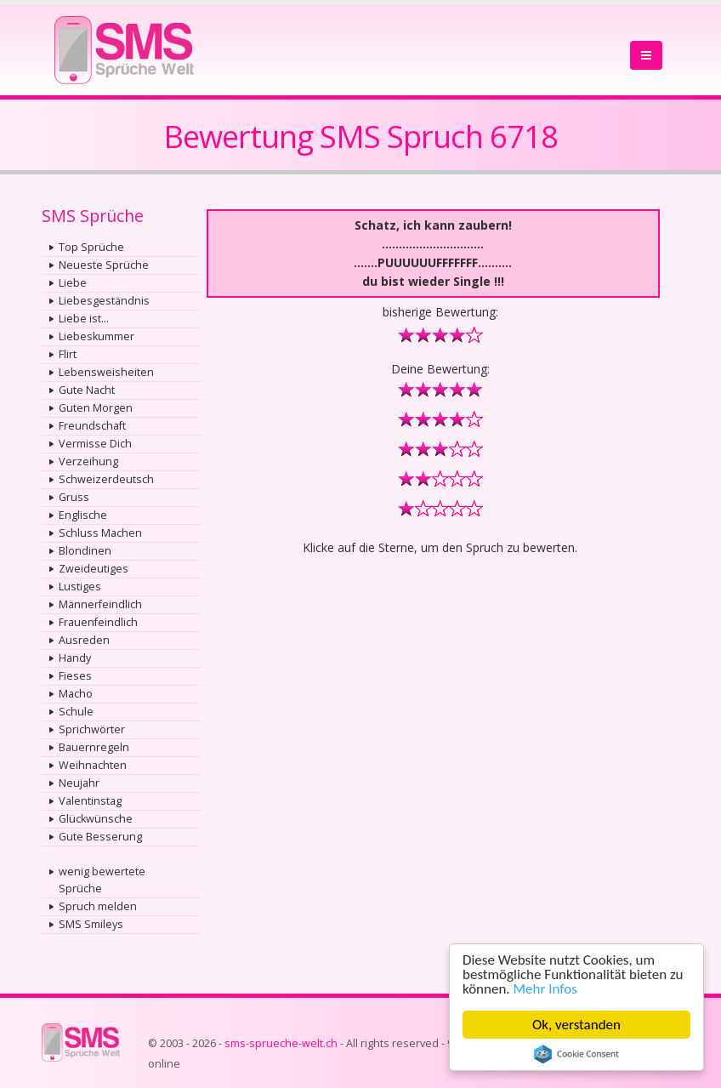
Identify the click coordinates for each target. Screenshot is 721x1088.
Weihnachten (93, 765)
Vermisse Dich (95, 443)
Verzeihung (88, 461)
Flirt (68, 354)
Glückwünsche (96, 819)
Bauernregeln (94, 747)
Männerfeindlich (100, 604)
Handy (75, 658)
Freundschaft (92, 426)
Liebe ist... (84, 318)
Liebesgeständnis (104, 300)
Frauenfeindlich (98, 622)
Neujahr (79, 783)
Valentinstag (90, 801)
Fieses (75, 676)
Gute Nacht (87, 390)
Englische (83, 515)
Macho (76, 693)
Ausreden (84, 640)
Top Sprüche (91, 247)
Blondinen (85, 551)
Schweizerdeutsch (106, 479)
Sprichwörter (92, 729)
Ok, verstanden (576, 1025)
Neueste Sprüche (104, 265)
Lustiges (80, 586)
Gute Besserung (100, 836)
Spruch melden (98, 906)
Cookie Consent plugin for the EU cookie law (576, 1054)
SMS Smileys (91, 924)
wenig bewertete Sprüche (102, 880)
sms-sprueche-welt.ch (281, 1043)
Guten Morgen (96, 408)
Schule (76, 711)
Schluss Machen (100, 533)
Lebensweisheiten (106, 372)
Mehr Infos (545, 989)
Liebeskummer (96, 336)
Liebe (73, 283)
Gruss (74, 497)
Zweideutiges (93, 568)
